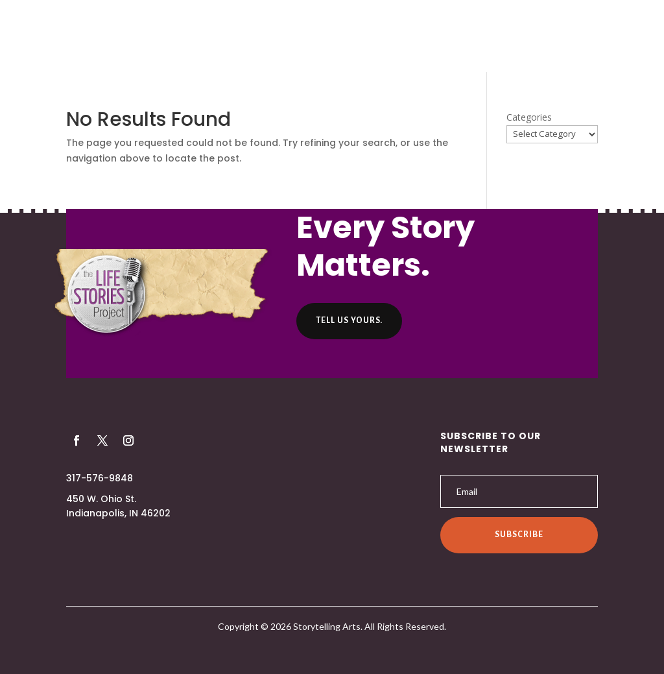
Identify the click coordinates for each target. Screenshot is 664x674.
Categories (529, 117)
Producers (267, 37)
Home (153, 37)
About (203, 37)
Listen (329, 37)
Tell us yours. (349, 320)
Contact (476, 37)
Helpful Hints (399, 37)
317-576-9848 (99, 478)
